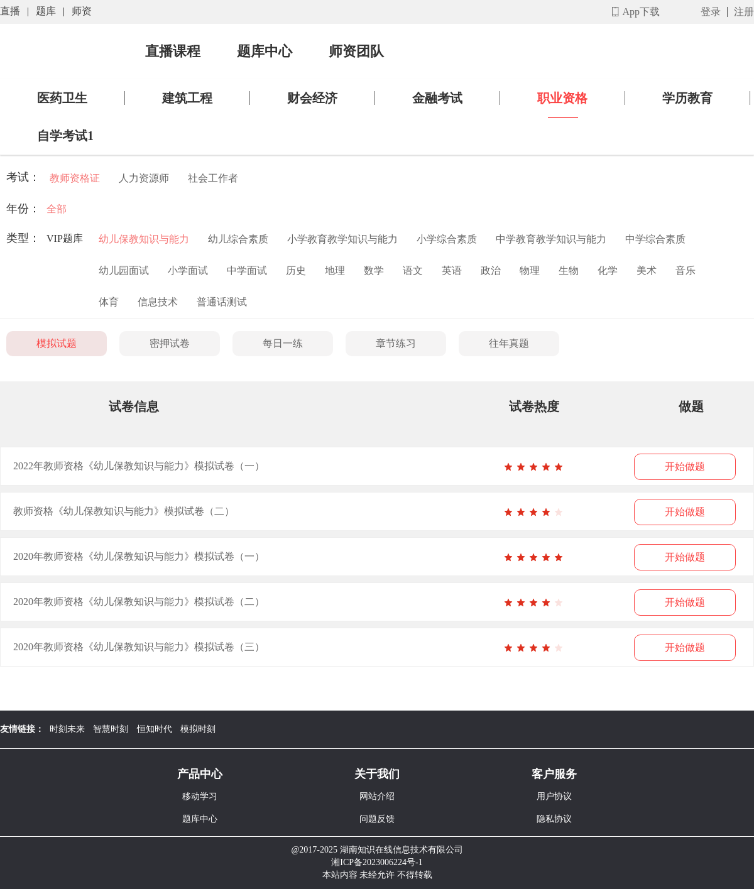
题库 (46, 11)
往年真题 (509, 343)
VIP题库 (64, 238)
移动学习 (199, 796)
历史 (296, 270)
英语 (452, 270)
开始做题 (685, 466)
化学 (608, 270)
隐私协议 (554, 819)
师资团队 (356, 51)
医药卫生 (62, 98)
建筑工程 (187, 98)
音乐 (685, 270)
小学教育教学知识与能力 (342, 239)
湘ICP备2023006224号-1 (376, 862)
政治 (491, 270)
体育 (109, 302)
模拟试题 (56, 343)
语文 (413, 270)
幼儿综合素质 (238, 239)
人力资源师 (144, 178)
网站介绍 (377, 796)
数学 (374, 270)
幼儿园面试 (124, 270)
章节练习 (396, 343)
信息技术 (158, 302)
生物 (569, 270)
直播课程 (172, 51)
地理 (335, 270)
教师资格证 (75, 178)
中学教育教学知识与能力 (551, 239)
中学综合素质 (655, 239)
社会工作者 (213, 178)
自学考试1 (65, 136)
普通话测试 (222, 302)
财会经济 (312, 98)
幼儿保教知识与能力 (144, 239)
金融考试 (437, 98)
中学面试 (247, 270)
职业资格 (562, 98)
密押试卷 (170, 343)
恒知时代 (154, 729)
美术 (647, 270)
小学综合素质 (447, 239)
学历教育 (687, 98)
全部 (56, 209)
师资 (82, 11)
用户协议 (554, 796)
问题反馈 (377, 819)
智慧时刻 (110, 729)
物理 (530, 270)
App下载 (641, 11)
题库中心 (264, 51)
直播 (10, 11)
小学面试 (188, 270)
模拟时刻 (198, 729)
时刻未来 (67, 729)
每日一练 (283, 343)
